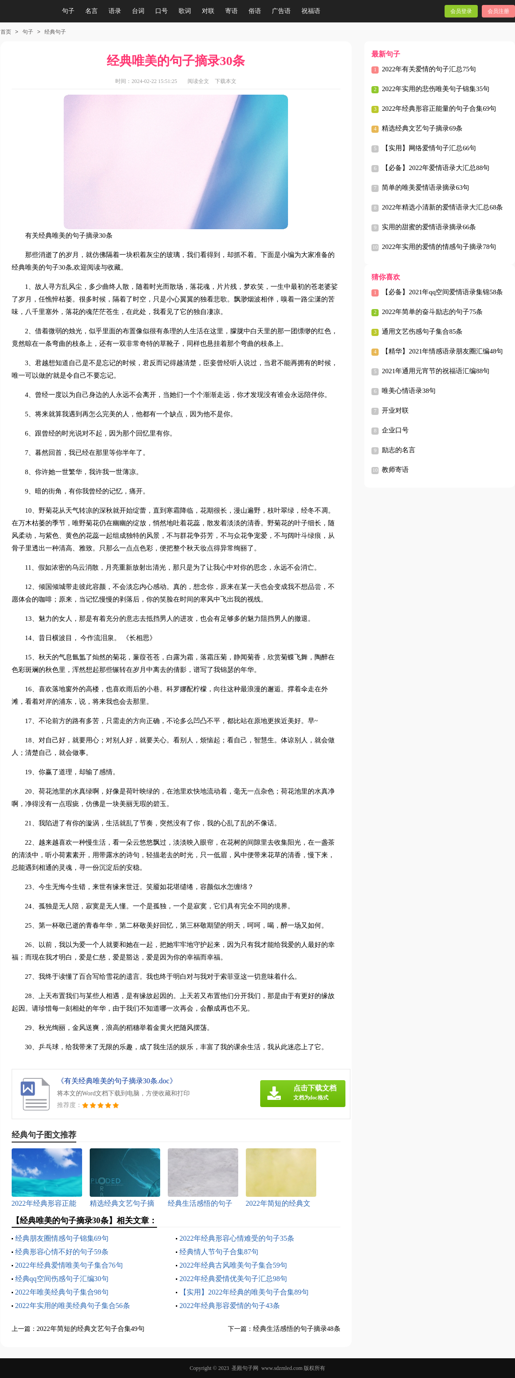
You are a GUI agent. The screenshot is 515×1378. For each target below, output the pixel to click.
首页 (5, 32)
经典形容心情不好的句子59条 (62, 1252)
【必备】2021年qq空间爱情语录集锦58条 (442, 292)
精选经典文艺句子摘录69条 (422, 128)
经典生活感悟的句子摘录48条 (296, 1328)
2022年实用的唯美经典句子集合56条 (72, 1305)
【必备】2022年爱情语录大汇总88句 (435, 167)
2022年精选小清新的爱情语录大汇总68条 (442, 207)
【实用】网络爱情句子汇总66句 (429, 148)
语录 (115, 11)
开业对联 (395, 410)
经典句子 (55, 32)
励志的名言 (398, 450)
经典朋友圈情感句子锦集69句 (62, 1238)
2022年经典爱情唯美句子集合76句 (69, 1265)
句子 (68, 11)
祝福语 (310, 11)
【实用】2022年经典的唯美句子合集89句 (244, 1292)
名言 (91, 11)
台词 (138, 11)
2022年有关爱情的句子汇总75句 (429, 69)
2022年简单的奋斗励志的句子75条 (432, 311)
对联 (208, 11)
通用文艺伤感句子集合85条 (422, 331)
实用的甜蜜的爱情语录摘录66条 (429, 227)
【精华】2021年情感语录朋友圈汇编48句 (442, 351)
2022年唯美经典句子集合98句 (62, 1292)
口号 (161, 11)
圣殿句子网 (244, 1368)
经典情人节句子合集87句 (218, 1252)
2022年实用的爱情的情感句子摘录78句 (439, 246)
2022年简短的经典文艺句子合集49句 (90, 1328)
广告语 (281, 11)
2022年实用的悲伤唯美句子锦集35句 (435, 88)
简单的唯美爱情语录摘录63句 (425, 187)
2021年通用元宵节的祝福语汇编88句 (435, 371)
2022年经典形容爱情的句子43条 (229, 1305)
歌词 (185, 11)
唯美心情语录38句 (409, 390)
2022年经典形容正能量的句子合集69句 (439, 108)
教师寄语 (395, 469)
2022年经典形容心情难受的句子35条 (236, 1238)
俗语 (255, 11)
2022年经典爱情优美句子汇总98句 (233, 1278)
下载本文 (225, 81)
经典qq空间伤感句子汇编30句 (62, 1278)
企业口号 (395, 430)
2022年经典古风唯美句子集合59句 (233, 1265)
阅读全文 (198, 81)
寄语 (231, 11)
